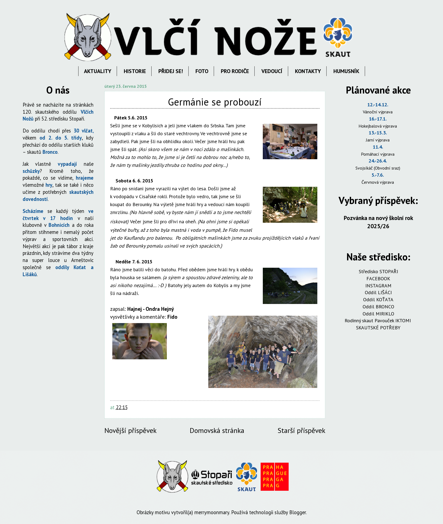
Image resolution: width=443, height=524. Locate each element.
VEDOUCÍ (271, 71)
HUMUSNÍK (346, 71)
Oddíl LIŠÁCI (378, 292)
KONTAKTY (308, 71)
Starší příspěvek (301, 430)
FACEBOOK (378, 278)
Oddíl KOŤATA (378, 299)
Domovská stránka (217, 430)
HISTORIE (135, 71)
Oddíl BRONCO (378, 306)
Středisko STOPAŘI (378, 271)
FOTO (201, 71)
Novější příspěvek (130, 430)
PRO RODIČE (235, 71)
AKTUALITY (97, 71)
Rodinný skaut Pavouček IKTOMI (378, 320)
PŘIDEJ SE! (170, 71)
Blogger (297, 512)
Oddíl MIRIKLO (378, 314)
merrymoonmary (211, 512)
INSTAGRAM (378, 285)
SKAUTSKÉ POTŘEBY (378, 327)
